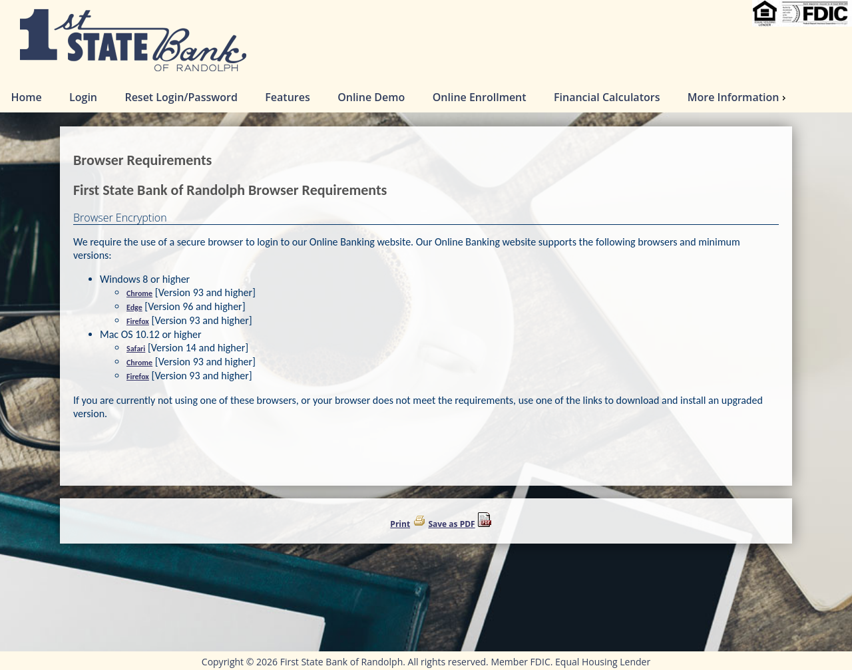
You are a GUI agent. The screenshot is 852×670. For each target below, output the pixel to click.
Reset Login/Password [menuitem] (181, 97)
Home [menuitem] (26, 97)
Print (400, 524)
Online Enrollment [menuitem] (480, 97)
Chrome (139, 293)
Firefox (137, 321)
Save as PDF (451, 524)
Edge (134, 307)
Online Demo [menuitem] (371, 97)
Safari (135, 348)
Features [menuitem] (287, 97)
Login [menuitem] (83, 97)
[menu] (426, 97)
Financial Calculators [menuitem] (607, 97)
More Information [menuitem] (738, 97)
